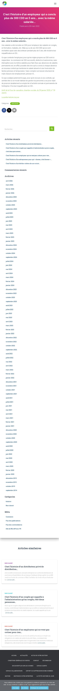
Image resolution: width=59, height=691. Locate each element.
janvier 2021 (10, 426)
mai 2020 (9, 458)
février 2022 (10, 374)
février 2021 (10, 422)
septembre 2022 (11, 350)
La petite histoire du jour (10, 97)
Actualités (24, 655)
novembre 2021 (11, 386)
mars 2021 (9, 418)
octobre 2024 (10, 253)
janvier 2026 (10, 193)
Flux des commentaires (14, 525)
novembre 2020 (11, 434)
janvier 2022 (10, 378)
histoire (8, 501)
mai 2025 (9, 225)
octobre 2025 (10, 205)
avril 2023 (9, 321)
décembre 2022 (11, 337)
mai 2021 (9, 410)
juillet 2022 (9, 358)
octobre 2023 (10, 297)
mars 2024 (9, 277)
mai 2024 (9, 269)
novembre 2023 (11, 293)
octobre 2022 (10, 345)
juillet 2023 (9, 309)
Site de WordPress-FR (13, 529)
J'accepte (16, 688)
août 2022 (9, 354)
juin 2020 (9, 454)
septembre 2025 (11, 209)
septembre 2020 (11, 442)
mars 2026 (9, 185)
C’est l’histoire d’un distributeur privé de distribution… (24, 144)
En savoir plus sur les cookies (22, 666)
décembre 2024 (11, 245)
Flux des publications (13, 521)
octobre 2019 (10, 486)
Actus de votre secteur (39, 655)
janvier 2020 (10, 474)
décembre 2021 (11, 382)
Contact (36, 660)
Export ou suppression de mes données (39, 671)
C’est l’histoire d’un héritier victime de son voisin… (23, 163)
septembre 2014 (11, 490)
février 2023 (10, 329)
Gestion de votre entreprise (23, 676)
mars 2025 (9, 233)
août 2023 (9, 305)
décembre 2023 (11, 289)
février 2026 (10, 189)
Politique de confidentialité (39, 688)
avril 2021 (9, 414)
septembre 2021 (11, 394)
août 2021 (9, 398)
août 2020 (9, 446)
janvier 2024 (10, 285)
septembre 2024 (11, 257)
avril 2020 (9, 462)
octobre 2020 (10, 438)
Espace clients (42, 666)
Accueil (14, 655)
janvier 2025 (10, 241)
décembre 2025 (11, 197)
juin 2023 (9, 313)
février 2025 (10, 237)
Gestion (7, 676)
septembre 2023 (11, 301)
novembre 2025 (11, 201)
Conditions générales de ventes (19, 660)
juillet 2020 (9, 450)
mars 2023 (9, 325)
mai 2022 (9, 362)
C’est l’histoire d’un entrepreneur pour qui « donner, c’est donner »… (29, 159)
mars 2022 (9, 370)
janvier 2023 (10, 333)
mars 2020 (9, 466)
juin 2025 (9, 221)
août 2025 (9, 213)
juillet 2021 (9, 402)
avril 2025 (9, 229)
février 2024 (10, 281)
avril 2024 (9, 273)
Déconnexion (46, 660)
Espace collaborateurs (14, 671)
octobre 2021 (10, 390)
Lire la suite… (11, 580)
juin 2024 (9, 265)
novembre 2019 (11, 482)
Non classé (15, 103)
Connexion (9, 517)
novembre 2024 (11, 249)
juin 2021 (9, 406)
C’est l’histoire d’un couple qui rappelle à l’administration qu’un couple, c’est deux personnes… (24, 599)
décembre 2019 (11, 478)
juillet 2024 (9, 261)
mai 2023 (9, 317)
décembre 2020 (11, 430)
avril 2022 (9, 366)
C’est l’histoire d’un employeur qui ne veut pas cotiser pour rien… (28, 155)
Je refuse (25, 688)
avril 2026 (9, 181)
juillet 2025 (9, 217)
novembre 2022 (11, 342)
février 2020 (10, 470)
